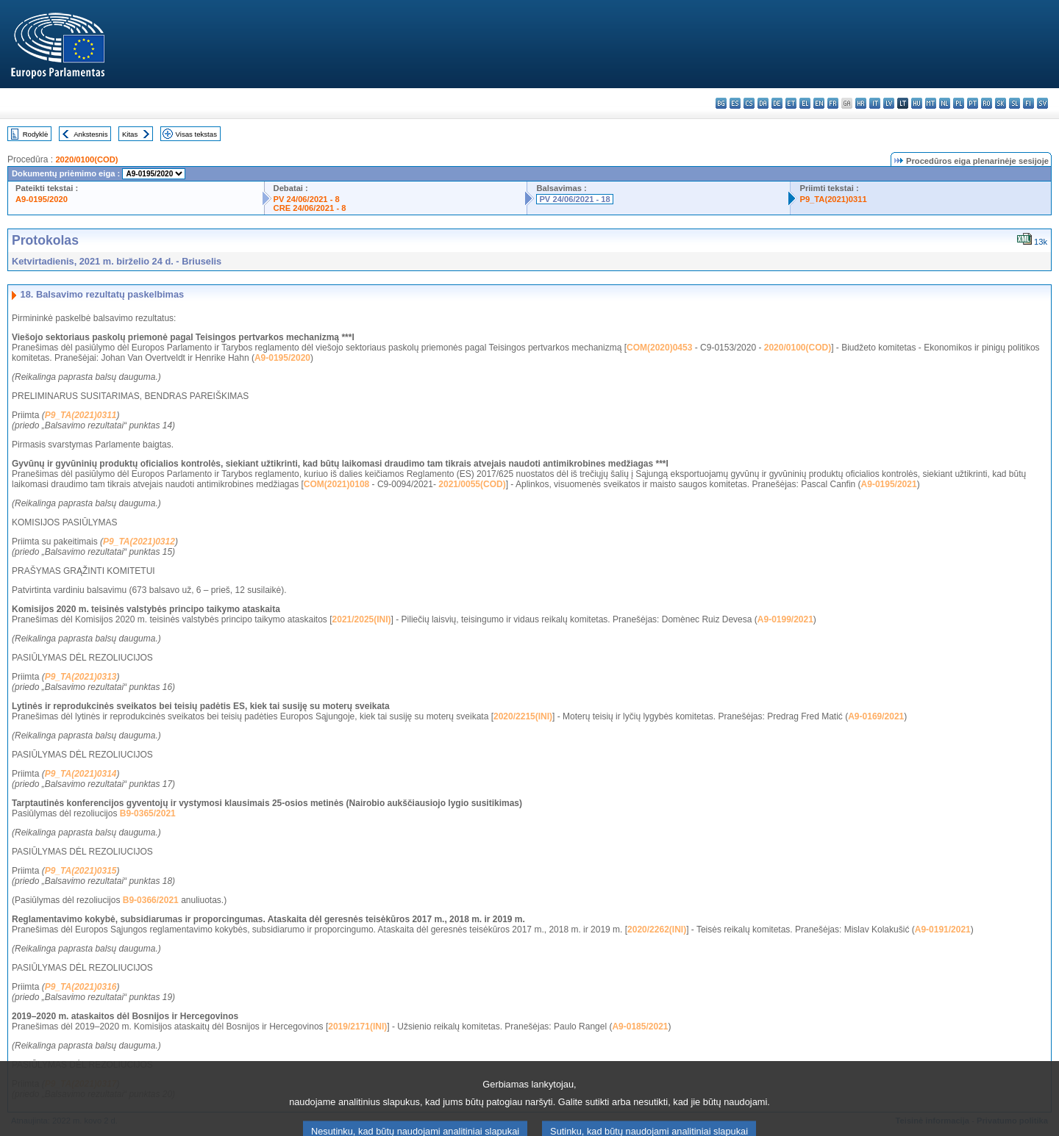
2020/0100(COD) (86, 159)
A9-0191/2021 (943, 929)
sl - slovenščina (1014, 103)
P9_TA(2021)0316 (81, 987)
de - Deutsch (776, 103)
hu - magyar (916, 103)
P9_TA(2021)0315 (81, 871)
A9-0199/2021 (785, 619)
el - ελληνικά (804, 103)
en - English (818, 103)
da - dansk (763, 103)
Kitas (130, 134)
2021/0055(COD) (471, 484)
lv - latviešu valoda (888, 103)
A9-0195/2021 (889, 484)
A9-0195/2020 (41, 199)
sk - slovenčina (1000, 103)
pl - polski (958, 103)
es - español (735, 103)
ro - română (986, 103)
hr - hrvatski (860, 103)
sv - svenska (1042, 103)
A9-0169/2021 (876, 716)
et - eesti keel (790, 103)
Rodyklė (36, 134)
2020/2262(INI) (656, 929)
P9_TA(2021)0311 (832, 199)
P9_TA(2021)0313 (81, 677)
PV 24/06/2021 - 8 (307, 199)
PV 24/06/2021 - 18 (574, 199)
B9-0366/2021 (151, 900)
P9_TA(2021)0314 (81, 774)
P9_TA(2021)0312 (139, 541)
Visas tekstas (196, 134)
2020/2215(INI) (522, 716)
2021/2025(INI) (361, 619)
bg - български (721, 103)
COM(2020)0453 (659, 347)
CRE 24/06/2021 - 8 (310, 208)
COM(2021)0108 (336, 484)
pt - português (972, 103)
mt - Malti (930, 103)
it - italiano (874, 103)
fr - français (832, 103)
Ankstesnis (90, 134)
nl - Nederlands (944, 103)
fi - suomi (1028, 103)
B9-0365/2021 (148, 813)
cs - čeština (749, 103)
